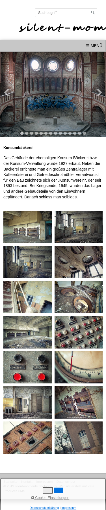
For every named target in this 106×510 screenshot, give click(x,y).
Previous (7, 92)
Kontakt (27, 481)
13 (79, 133)
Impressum (44, 481)
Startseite (10, 481)
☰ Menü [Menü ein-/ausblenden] (94, 45)
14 (84, 133)
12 (74, 133)
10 (65, 133)
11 (70, 133)
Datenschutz (66, 481)
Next (99, 92)
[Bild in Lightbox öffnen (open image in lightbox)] (27, 227)
